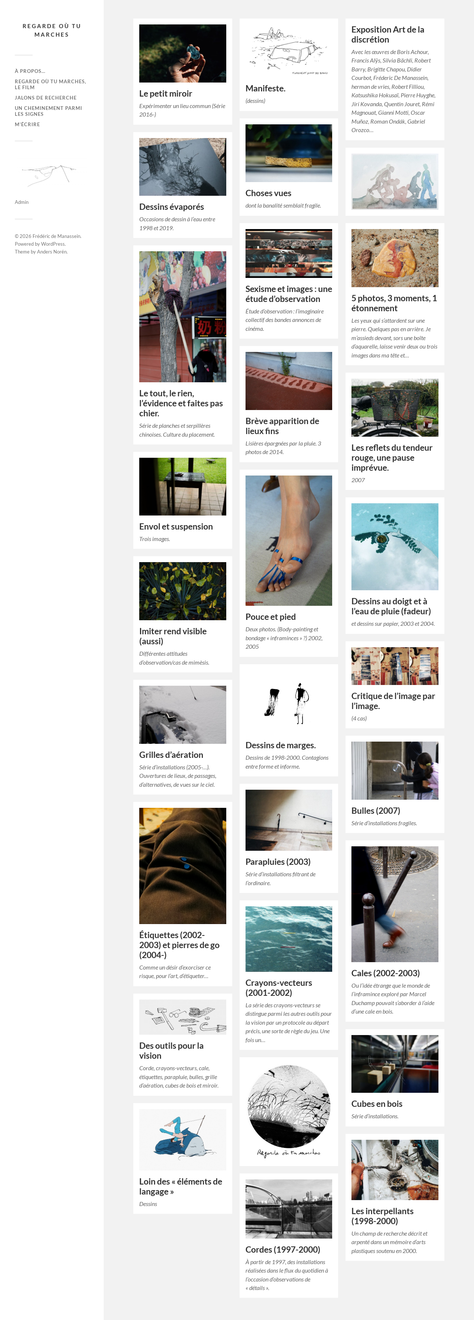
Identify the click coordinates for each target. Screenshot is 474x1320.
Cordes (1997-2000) (283, 1249)
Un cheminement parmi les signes (48, 111)
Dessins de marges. (281, 745)
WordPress (53, 244)
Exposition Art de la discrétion (387, 34)
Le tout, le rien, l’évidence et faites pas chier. (181, 403)
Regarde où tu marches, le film (50, 84)
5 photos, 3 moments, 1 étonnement (394, 303)
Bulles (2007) (375, 811)
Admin (22, 202)
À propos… (30, 71)
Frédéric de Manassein (56, 236)
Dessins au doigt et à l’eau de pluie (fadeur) (391, 606)
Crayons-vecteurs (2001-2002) (279, 988)
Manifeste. (266, 88)
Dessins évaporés (171, 207)
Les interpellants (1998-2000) (382, 1216)
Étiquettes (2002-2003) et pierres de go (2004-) (179, 945)
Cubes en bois (377, 1104)
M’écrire (27, 124)
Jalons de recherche (46, 98)
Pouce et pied (271, 617)
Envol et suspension (176, 526)
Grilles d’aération (171, 755)
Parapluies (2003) (278, 862)
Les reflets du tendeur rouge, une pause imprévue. (392, 458)
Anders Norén (52, 252)
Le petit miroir (165, 93)
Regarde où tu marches (52, 30)
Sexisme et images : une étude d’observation (289, 294)
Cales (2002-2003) (385, 973)
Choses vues (268, 193)
